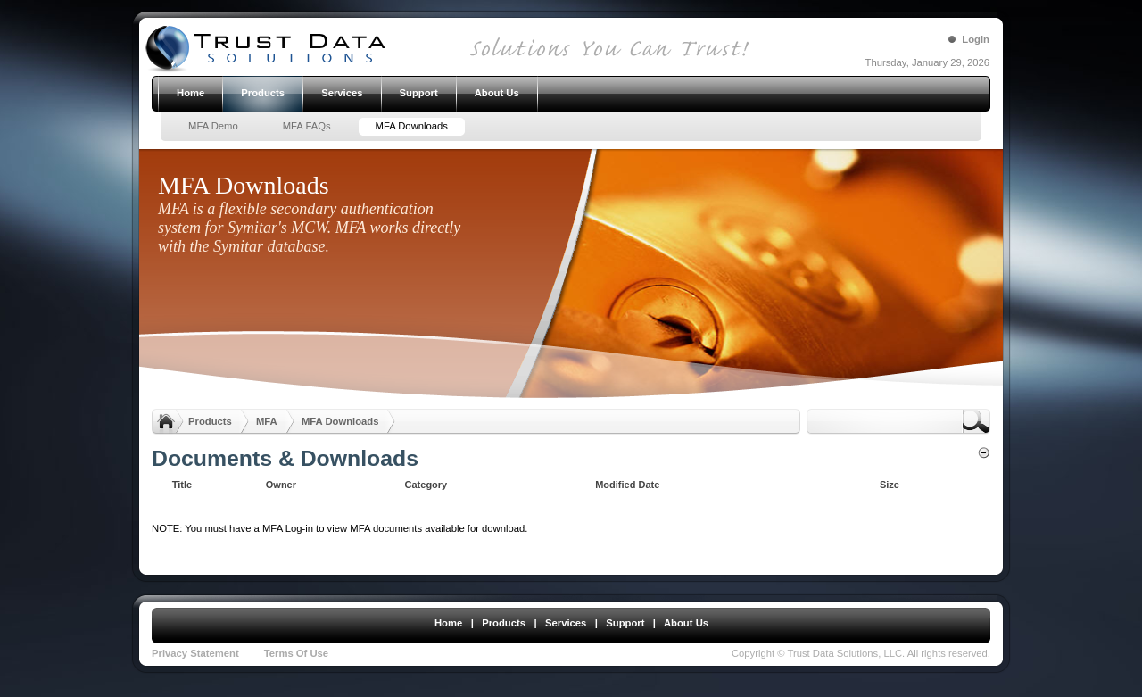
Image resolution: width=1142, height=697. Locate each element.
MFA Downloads (340, 421)
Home (448, 623)
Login (975, 39)
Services (565, 623)
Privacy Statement (195, 653)
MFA (266, 421)
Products (210, 421)
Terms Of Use (296, 653)
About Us (686, 623)
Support (625, 623)
